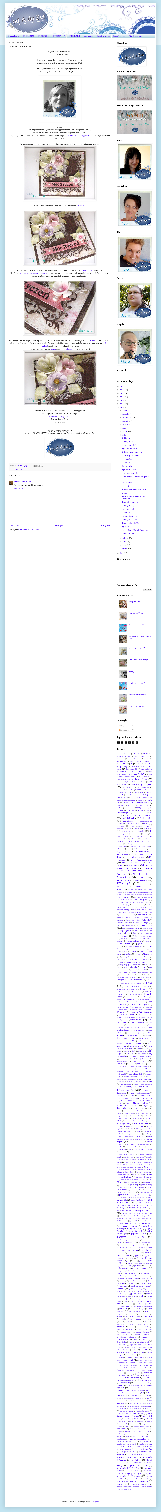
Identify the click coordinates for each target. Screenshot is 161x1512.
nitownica (141, 1159)
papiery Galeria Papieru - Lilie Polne (130, 1216)
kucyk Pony (120, 1081)
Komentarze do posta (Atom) (28, 530)
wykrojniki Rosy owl (134, 1473)
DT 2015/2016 (74, 36)
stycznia (125, 549)
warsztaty (135, 1424)
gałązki (140, 944)
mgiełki (119, 1136)
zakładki (146, 1479)
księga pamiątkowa (144, 1079)
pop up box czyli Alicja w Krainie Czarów (129, 1271)
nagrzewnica (138, 1149)
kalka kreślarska (129, 975)
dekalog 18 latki (143, 826)
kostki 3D (144, 1069)
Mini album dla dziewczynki (139, 660)
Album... (125, 493)
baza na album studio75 (125, 779)
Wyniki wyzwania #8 (129, 449)
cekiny (138, 808)
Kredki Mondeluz (147, 1071)
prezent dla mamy (147, 1278)
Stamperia (128, 1329)
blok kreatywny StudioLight (138, 795)
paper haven (136, 1182)
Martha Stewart (137, 1118)
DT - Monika (132, 868)
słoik (131, 1324)
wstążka (145, 1436)
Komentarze (124, 730)
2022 (122, 386)
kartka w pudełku (134, 1043)
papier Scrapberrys (137, 1200)
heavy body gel (124, 965)
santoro (134, 1309)
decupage (132, 826)
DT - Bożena (138, 854)
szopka (129, 1357)
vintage (131, 1421)
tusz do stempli (121, 1408)
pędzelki (138, 1256)
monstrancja (130, 1144)
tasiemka (146, 1375)
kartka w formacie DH (125, 1041)
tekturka (120, 1385)
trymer (119, 1398)
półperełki (120, 1278)
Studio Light (121, 1342)
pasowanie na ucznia (132, 1240)
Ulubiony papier (127, 438)
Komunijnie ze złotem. (130, 520)
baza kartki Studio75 (137, 774)
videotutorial (122, 1421)
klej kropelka (142, 1051)
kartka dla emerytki (134, 994)
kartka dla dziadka (135, 992)
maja (124, 435)
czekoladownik (127, 821)
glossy (142, 951)
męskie (147, 1134)
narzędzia (122, 1152)
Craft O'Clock (128, 818)
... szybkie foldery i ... (129, 516)
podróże (147, 1266)
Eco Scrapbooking (135, 912)
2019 (122, 397)
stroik (135, 1339)
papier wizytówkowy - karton (127, 1205)
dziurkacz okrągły (123, 910)
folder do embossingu (143, 936)
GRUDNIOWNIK (122, 959)
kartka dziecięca (139, 1002)
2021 (122, 390)
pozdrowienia (132, 1276)
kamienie (139, 975)
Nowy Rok (128, 1162)
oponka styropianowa (143, 1172)
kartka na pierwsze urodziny (125, 1017)
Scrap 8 (141, 1309)
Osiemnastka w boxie (136, 706)
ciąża (121, 815)
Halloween (146, 959)
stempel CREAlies (142, 1332)
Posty (121, 726)
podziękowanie (122, 1268)
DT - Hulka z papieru (135, 857)
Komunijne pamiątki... (130, 534)
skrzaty (127, 1322)
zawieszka (121, 1484)
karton (146, 1048)
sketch (121, 1322)
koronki (149, 1064)
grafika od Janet (131, 957)
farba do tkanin (147, 928)
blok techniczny (122, 797)
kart (145, 975)
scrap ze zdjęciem (135, 1311)
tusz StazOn (148, 1408)
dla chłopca (148, 828)
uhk (144, 1416)
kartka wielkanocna (136, 1046)
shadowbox (129, 1316)
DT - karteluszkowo (131, 862)
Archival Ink (121, 761)
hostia (119, 967)
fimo (134, 933)
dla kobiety (134, 834)
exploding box (146, 925)
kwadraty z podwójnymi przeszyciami (34, 273)
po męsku (138, 1266)
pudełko (120, 1288)
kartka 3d (147, 986)
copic (127, 815)
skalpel (150, 1319)
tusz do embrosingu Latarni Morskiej (138, 1406)
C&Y (147, 805)
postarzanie (145, 1273)
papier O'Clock (124, 1195)
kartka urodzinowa (125, 1038)
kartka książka (136, 1007)
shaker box (148, 1316)
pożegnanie (145, 1276)
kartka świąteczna (133, 1035)
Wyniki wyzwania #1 (136, 625)
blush (132, 797)
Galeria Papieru (124, 943)
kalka (120, 975)
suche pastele (121, 1345)
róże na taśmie (148, 1306)
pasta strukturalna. (139, 1247)
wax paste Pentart (146, 1424)
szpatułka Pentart (139, 1357)
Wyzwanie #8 (126, 527)
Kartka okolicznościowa (137, 695)
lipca (124, 428)
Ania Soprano (134, 759)
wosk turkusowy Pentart (139, 1434)
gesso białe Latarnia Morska (133, 946)
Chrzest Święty (122, 813)
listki (118, 1111)
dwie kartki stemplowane (134, 889)
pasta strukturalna (139, 1245)
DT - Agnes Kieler (142, 852)
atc (131, 764)
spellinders (146, 1327)
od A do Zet (87, 270)
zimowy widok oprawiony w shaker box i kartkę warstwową (134, 1486)
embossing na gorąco (140, 922)
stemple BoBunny (123, 1339)
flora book (149, 933)
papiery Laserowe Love (143, 1223)
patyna (128, 1250)
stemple (144, 1337)
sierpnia (125, 424)
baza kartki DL (131, 769)
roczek (140, 1301)
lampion (131, 1095)
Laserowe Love (146, 1098)
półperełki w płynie (132, 1278)
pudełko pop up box (123, 1294)
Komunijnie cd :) (128, 505)
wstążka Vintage (126, 1446)
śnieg (125, 1368)
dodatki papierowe (130, 844)
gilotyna (133, 951)
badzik (138, 764)
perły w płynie (134, 1253)
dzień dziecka (148, 897)
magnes (120, 1116)
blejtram (138, 790)
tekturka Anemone (135, 1385)
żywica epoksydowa (125, 1489)
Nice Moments (139, 1157)
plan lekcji (130, 1263)
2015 (122, 553)
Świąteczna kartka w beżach (140, 1368)
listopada (125, 414)
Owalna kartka (127, 466)
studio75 (131, 1342)
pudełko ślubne (136, 1294)
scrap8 (147, 1311)
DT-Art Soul (123, 880)
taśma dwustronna (132, 1378)
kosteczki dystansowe (125, 1069)
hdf (151, 962)
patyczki (121, 1250)
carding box (129, 808)
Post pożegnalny (135, 601)
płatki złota (128, 1266)
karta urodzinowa (136, 980)
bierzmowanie (121, 790)
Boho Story (141, 800)
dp (149, 846)
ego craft (132, 915)
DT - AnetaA (123, 854)
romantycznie (129, 1304)
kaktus (126, 972)
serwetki (120, 1316)
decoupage (121, 826)
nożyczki (139, 1164)
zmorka (17, 482)
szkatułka (142, 1347)
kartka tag (147, 1035)
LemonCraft (122, 1108)
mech (137, 1129)
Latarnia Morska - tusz (127, 1106)
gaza (147, 944)
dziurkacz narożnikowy (140, 907)
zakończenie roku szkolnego (126, 1481)
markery (146, 1116)
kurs (150, 1081)
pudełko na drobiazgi (135, 1289)
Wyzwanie (135, 1476)
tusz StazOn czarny (142, 1411)
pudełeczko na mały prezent (140, 1286)
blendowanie (148, 790)
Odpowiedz (18, 488)
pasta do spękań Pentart (145, 1242)
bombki (125, 803)
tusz (148, 1398)
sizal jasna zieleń (135, 1319)
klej (133, 1051)
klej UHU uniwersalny (137, 1056)
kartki (139, 1048)
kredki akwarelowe (132, 1071)
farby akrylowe (125, 930)
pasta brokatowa (130, 1242)
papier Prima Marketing (142, 1195)
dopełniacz (142, 846)
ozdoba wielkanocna (144, 1177)
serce (140, 1314)
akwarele (136, 754)
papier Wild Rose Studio (142, 1203)
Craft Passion (146, 818)
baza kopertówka (144, 776)
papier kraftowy (130, 1192)
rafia (135, 1296)
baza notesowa (141, 782)
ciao (151, 813)
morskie (119, 1147)
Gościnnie (19, 469)
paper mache (123, 1185)
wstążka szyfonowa (145, 1444)
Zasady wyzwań (103, 36)
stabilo (119, 1329)
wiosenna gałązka (130, 1431)
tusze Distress (137, 1413)
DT (128, 851)
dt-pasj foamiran (145, 884)
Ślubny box (126, 463)
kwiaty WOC (125, 1089)
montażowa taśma (143, 1144)
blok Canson (139, 792)
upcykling (127, 1419)
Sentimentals (131, 1314)
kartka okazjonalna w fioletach (136, 1025)
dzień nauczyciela (140, 899)
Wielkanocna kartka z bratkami (139, 1429)
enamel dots (129, 925)
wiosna (141, 1431)
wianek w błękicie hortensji (142, 1426)
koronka (140, 1064)
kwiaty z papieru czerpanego (140, 1093)
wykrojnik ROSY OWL (128, 1468)
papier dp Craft (139, 1187)
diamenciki (120, 828)
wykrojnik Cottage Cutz (143, 1449)
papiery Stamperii (135, 1231)
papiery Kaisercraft (125, 1223)
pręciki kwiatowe (136, 1281)
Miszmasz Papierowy (136, 1142)
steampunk (140, 1329)
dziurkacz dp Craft (137, 905)
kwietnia (125, 538)
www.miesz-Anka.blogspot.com (78, 135)
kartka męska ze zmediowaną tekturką (130, 1009)
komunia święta (140, 1061)
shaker (139, 1316)
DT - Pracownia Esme (131, 871)
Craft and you (145, 815)
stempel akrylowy (126, 1332)
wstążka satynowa (144, 1441)
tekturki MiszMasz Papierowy (135, 1390)
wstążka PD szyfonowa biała (126, 1441)
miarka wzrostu (129, 1136)
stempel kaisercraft (123, 1334)
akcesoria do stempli (124, 754)
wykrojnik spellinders (132, 1471)
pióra (128, 1261)
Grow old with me (144, 957)
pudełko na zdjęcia (143, 1291)
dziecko (127, 897)
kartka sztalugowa (134, 1033)
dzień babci (137, 897)
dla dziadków (125, 831)
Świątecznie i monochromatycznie (127, 1370)
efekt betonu (148, 912)
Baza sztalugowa (143, 787)
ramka (141, 1296)
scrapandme (120, 1314)
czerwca (125, 431)
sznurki (121, 1357)
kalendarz (133, 972)
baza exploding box (138, 766)
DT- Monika (142, 877)
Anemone (120, 759)
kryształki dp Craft (135, 1074)
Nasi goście (88, 36)
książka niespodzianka (129, 1079)
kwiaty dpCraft (142, 1087)
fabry (123, 928)
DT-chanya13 (141, 880)
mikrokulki (140, 1136)
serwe (147, 1314)
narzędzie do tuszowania (126, 1154)
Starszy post (105, 525)
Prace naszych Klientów (130, 455)
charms (121, 810)
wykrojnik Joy (136, 1460)
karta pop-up (121, 980)
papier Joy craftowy (137, 1190)
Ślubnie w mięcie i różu (145, 1363)
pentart (135, 1250)
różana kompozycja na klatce (143, 1304)
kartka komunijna (139, 1004)
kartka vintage (144, 1038)
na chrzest (122, 1149)
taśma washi (125, 1383)
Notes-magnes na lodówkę (138, 648)
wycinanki (139, 1446)
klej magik (130, 1053)
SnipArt (120, 1327)
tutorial (136, 1416)
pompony (145, 1268)
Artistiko (123, 764)
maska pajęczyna (131, 1126)
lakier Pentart (121, 1095)
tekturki (120, 1390)
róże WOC (123, 1309)
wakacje (149, 1421)
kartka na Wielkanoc (138, 1022)
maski (142, 1126)
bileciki (130, 790)
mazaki (125, 1129)
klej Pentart (142, 1053)
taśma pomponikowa (144, 1380)
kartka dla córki (122, 992)
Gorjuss (137, 954)
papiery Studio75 (138, 1233)
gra (122, 957)
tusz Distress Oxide (137, 1403)
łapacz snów (140, 1113)
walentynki (124, 1424)
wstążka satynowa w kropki (126, 1444)
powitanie (120, 1276)
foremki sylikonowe (134, 941)
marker (138, 1116)
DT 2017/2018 (43, 36)
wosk (148, 1431)
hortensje (147, 965)
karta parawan (145, 977)
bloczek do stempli (126, 792)
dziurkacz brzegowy (123, 905)
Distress (137, 828)
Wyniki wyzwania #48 (137, 683)
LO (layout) (138, 1111)
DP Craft (120, 849)
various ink (148, 1419)
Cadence (120, 808)
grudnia (125, 410)
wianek (128, 1426)
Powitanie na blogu (136, 613)
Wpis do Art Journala (129, 470)
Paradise (120, 1240)
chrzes (148, 810)
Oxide (142, 1174)
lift (148, 1108)
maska (119, 1126)
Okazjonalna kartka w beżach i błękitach (130, 1169)
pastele (150, 1247)
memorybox (128, 1134)
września (125, 421)
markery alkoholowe (123, 1118)
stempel (149, 1329)
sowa (131, 1327)
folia (134, 938)
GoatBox (127, 954)
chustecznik (136, 813)
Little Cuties (127, 1111)
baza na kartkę (141, 779)
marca (124, 542)
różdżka (121, 1306)
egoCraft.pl (143, 915)
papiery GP (133, 1221)
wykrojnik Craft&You (138, 1454)
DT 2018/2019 (28, 36)
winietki (119, 1431)
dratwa (128, 849)
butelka (140, 805)
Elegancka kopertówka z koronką (128, 917)
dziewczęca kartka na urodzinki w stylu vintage (133, 902)
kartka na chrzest (127, 1015)
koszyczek (120, 1071)
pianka (131, 1258)
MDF (131, 1129)
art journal (148, 761)
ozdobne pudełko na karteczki (130, 1179)
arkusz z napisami (136, 761)
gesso (119, 946)
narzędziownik (128, 1157)
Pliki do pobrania (135, 36)
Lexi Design (138, 1108)
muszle (143, 1147)
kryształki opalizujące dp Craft (133, 1076)
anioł (147, 759)
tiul (142, 1393)
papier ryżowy (121, 1197)
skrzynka (147, 1322)
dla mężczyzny (138, 836)
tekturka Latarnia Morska (139, 1388)
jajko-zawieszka (135, 970)
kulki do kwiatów (141, 1081)
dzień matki (124, 899)
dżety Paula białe (138, 910)
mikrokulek (69, 349)
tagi (138, 1375)
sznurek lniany (131, 1355)
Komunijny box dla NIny (131, 523)
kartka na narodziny (143, 1015)
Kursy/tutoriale (119, 36)
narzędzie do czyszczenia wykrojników (140, 1152)
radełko (130, 1296)
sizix (143, 1319)
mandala (130, 1116)
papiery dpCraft (126, 1213)
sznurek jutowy (139, 1352)
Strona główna (13, 36)
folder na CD (125, 938)
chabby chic (148, 808)
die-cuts (128, 828)
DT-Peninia (138, 886)
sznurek (144, 1349)
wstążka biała (121, 1439)
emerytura (120, 925)
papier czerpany (146, 1185)
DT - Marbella (131, 865)
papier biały (134, 1185)
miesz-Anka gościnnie (130, 473)
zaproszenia (144, 1481)
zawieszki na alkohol (138, 1484)
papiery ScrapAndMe (134, 1229)
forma (147, 941)
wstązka (135, 1436)
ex (136, 925)
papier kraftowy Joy (146, 1192)
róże (127, 1306)
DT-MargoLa (124, 883)
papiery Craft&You (143, 1210)
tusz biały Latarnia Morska (136, 1401)
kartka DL (144, 989)
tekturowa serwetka (132, 1393)
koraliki (131, 1064)
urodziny (137, 1418)
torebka (134, 1395)
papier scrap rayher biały (136, 1197)
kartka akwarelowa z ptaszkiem (127, 989)
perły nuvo (120, 1253)
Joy (144, 970)
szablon (127, 1347)
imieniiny (126, 967)
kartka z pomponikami (132, 986)
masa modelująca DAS (134, 1121)
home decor (137, 965)
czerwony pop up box (133, 823)
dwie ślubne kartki (130, 892)
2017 (122, 404)
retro (132, 1301)
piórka (135, 1261)
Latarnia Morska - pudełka (137, 1103)
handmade (120, 962)
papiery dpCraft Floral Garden (143, 1213)
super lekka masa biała (137, 1345)
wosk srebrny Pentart (123, 1434)
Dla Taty (134, 839)
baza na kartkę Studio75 (125, 782)
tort (141, 1395)
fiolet (141, 933)
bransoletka (120, 805)
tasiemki (119, 1378)
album (145, 754)
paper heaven (147, 1182)
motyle (127, 1147)
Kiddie (119, 1051)
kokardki (149, 1056)
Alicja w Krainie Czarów (141, 756)
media (139, 1131)
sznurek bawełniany (123, 1352)
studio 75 (144, 1339)
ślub (131, 1360)
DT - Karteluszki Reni (141, 860)
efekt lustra (122, 915)
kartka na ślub (136, 1020)
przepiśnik (123, 1286)
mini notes (138, 1139)
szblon (134, 1347)
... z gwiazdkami (127, 459)
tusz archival (121, 1401)
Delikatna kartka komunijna (132, 452)
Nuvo (146, 1167)
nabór (130, 1149)
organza (134, 1174)
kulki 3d (129, 1081)
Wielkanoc (121, 1429)
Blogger (95, 1502)
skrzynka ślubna (122, 1324)
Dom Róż (133, 846)
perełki (145, 1250)
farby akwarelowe (140, 930)
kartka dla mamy (145, 997)
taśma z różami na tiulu (142, 1383)
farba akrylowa (133, 928)
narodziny (148, 1149)
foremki (119, 941)
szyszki (125, 1360)
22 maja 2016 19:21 (28, 482)
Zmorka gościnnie (128, 486)
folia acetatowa (144, 938)
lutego (124, 545)
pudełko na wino (129, 1291)
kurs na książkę (126, 1084)
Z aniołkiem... (127, 513)
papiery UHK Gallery (130, 1236)
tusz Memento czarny (135, 1408)
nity (148, 1159)
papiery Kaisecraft (146, 1221)
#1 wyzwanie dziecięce (130, 445)
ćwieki (145, 823)
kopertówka (121, 1064)
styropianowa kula (143, 1342)
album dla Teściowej (123, 756)
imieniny (134, 967)
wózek (127, 1436)
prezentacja (123, 1281)
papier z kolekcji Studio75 (139, 1208)
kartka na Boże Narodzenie (141, 1012)
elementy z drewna (123, 922)
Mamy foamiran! (128, 509)
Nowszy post (14, 525)
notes (119, 1162)
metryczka (138, 1134)
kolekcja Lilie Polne (142, 1059)
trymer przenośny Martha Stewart (134, 1398)
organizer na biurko (123, 1174)
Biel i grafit (133, 671)
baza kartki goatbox (137, 771)
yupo (128, 1479)
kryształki (122, 1074)
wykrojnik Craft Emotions (128, 1452)
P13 (144, 1179)
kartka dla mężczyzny (126, 999)
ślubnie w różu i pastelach (127, 1365)
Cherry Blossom (131, 810)
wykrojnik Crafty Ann (126, 1457)
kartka (148, 982)
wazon (121, 1426)
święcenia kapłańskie (133, 1373)
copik (134, 815)
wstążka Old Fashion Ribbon (138, 1439)
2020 (122, 393)
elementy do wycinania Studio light (138, 920)
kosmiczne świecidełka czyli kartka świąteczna (134, 1066)
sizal (123, 1319)
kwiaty (129, 1086)
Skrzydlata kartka (137, 1322)
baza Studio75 (127, 787)
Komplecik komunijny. (130, 502)
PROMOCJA (132, 1283)
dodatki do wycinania (135, 841)
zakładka (136, 1479)
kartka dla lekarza (132, 997)
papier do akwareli (125, 1187)
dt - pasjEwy (147, 868)
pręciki (53, 349)
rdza (126, 1301)
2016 (122, 407)
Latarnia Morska (127, 1100)
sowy (138, 1327)
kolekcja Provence (123, 1061)
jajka (143, 967)
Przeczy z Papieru (146, 1283)
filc (126, 933)
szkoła (135, 1350)
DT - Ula (136, 874)
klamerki (126, 1051)
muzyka (149, 1147)
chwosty (144, 813)
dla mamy (145, 834)
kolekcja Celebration (126, 1059)
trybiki (148, 1395)
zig (149, 1484)
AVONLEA (81, 206)
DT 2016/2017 (59, 36)
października (127, 417)
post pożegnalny (130, 1273)
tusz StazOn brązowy (126, 1411)
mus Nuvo (135, 1147)
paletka (127, 1182)
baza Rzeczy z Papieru (141, 784)
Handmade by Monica (135, 962)
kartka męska (148, 1007)
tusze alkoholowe (122, 1413)
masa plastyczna (141, 1123)
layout (146, 1106)
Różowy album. (127, 482)
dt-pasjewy (122, 886)
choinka (141, 810)
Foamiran (124, 936)
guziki (134, 959)
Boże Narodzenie (139, 802)
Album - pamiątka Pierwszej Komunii (135, 489)
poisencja (135, 1268)
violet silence (140, 1421)
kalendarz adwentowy (145, 972)
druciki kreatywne (141, 849)
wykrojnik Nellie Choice (138, 1465)
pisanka (141, 1261)
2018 (122, 400)
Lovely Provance (129, 1113)
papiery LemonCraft (129, 1226)
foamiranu (94, 340)
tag (131, 1375)
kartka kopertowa (123, 1007)
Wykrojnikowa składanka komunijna (135, 530)
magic (148, 1113)
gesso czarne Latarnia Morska (136, 949)
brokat (130, 805)
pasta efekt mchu (125, 1245)
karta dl (134, 977)
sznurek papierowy (146, 1355)
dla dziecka (139, 831)
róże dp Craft (136, 1306)
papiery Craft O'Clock (124, 1210)
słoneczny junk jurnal (143, 1324)
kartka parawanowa (139, 1030)
